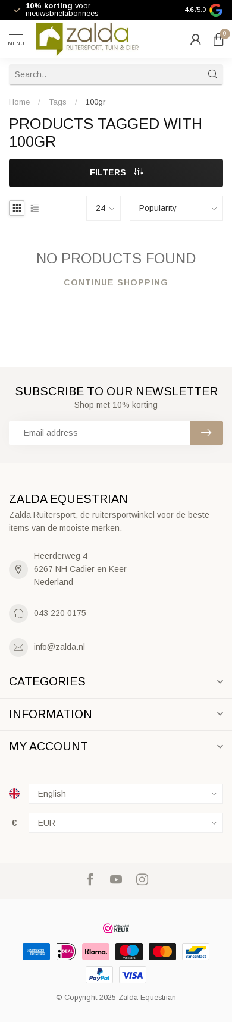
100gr (95, 102)
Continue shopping (116, 282)
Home (19, 102)
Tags (58, 102)
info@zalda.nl (59, 647)
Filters (116, 172)
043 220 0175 (60, 613)
